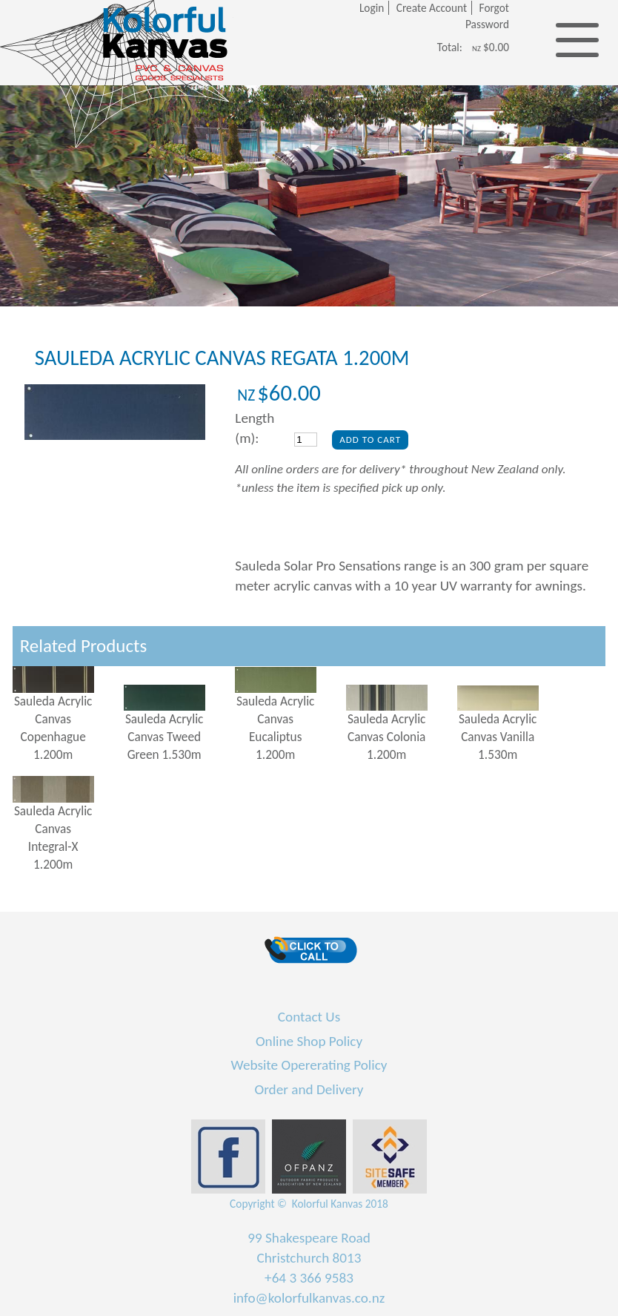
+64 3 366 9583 (309, 1277)
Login (371, 8)
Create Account (431, 8)
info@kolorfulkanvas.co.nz (309, 1297)
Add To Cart (370, 439)
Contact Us (309, 1016)
